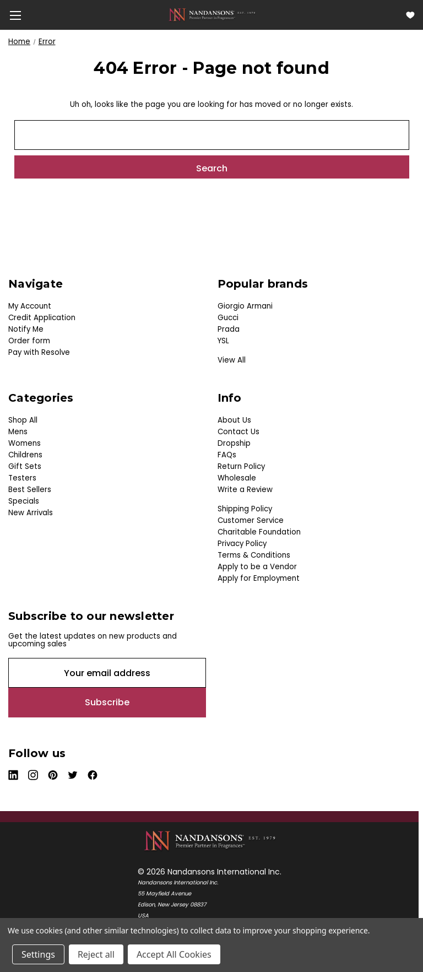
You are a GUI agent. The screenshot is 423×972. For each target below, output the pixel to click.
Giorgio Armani (245, 306)
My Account (29, 306)
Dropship (234, 443)
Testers (22, 478)
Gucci (228, 317)
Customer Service (251, 520)
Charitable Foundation (259, 532)
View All (232, 360)
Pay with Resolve (39, 352)
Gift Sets (24, 466)
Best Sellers (29, 489)
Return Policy (241, 466)
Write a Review (245, 489)
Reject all (96, 954)
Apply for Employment (259, 578)
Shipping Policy (245, 509)
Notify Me (26, 329)
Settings (38, 954)
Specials (23, 501)
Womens (24, 443)
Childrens (25, 455)
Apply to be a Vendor (257, 566)
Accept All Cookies (174, 954)
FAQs (227, 455)
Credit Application (41, 317)
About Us (234, 420)
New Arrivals (30, 512)
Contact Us (238, 431)
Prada (229, 329)
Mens (18, 431)
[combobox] (211, 135)
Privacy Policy (242, 543)
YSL (223, 341)
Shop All (22, 420)
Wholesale (237, 478)
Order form (29, 341)
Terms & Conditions (254, 555)
